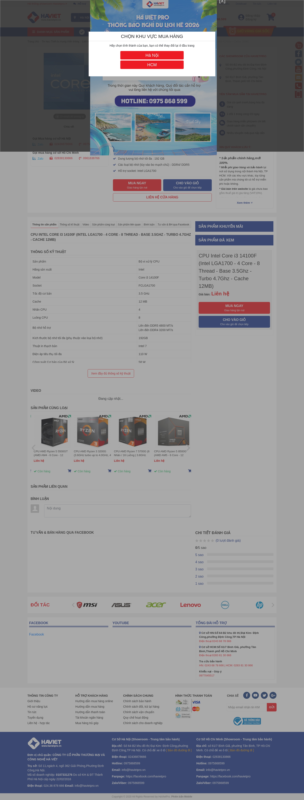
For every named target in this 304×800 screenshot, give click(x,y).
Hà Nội (152, 55)
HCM (152, 64)
